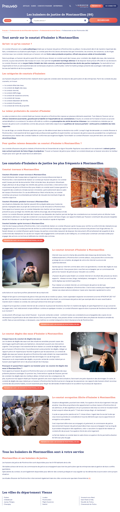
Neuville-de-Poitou (87, 502)
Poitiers (6, 497)
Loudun (45, 497)
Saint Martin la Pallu (87, 500)
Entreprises (58, 6)
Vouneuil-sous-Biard (87, 497)
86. (89, 478)
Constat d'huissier (45, 6)
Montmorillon (46, 500)
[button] (17, 20)
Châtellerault (8, 500)
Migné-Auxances (48, 502)
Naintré (44, 504)
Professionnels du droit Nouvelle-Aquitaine (23, 30)
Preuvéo (5, 30)
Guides (33, 6)
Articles (26, 6)
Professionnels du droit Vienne (50, 30)
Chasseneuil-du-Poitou (88, 504)
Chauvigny (7, 504)
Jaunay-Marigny (9, 502)
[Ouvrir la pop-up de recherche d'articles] (70, 6)
